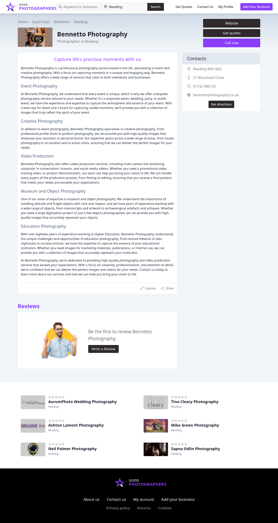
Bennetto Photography (92, 34)
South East (40, 21)
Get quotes (232, 33)
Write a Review (103, 349)
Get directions (221, 104)
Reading (80, 21)
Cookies (164, 508)
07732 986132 (204, 86)
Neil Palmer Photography (72, 448)
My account (143, 499)
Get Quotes (184, 7)
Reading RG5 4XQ (207, 69)
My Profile (225, 7)
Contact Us (205, 7)
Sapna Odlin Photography (195, 448)
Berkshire (62, 21)
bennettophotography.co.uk (216, 95)
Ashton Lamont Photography (76, 425)
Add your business (178, 499)
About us (91, 499)
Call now (231, 42)
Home (23, 21)
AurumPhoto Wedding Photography (82, 401)
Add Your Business (256, 7)
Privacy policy (118, 508)
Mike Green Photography (195, 425)
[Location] (124, 7)
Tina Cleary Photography (194, 401)
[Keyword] (79, 7)
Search (155, 7)
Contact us (116, 499)
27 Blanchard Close (208, 77)
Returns (144, 508)
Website (231, 23)
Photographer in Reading (77, 41)
